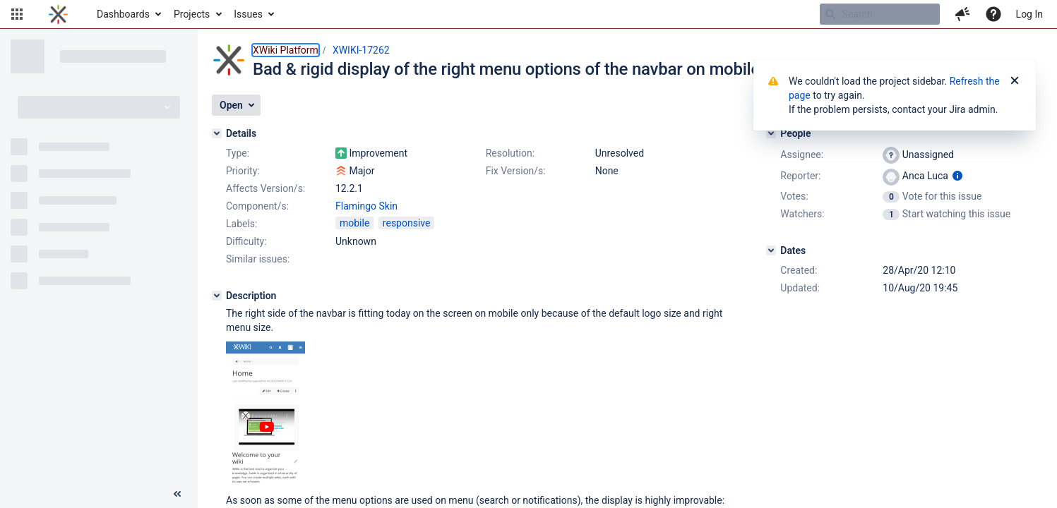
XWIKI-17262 (361, 50)
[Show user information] (957, 175)
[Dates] (771, 250)
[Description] (217, 296)
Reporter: (800, 175)
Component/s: (257, 206)
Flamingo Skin (366, 206)
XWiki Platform (285, 50)
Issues (248, 14)
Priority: (243, 170)
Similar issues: (257, 259)
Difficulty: (246, 241)
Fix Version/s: (516, 170)
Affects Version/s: (265, 188)
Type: (237, 153)
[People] (771, 133)
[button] (17, 14)
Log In (1029, 14)
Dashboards (123, 14)
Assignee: (801, 154)
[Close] (1015, 81)
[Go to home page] (58, 14)
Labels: (241, 223)
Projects (192, 14)
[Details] (217, 133)
